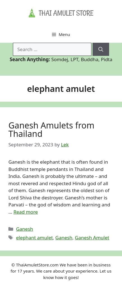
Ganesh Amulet (92, 237)
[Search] (101, 49)
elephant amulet (34, 237)
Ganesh (24, 229)
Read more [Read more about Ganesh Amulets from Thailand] (25, 212)
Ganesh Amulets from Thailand (51, 129)
